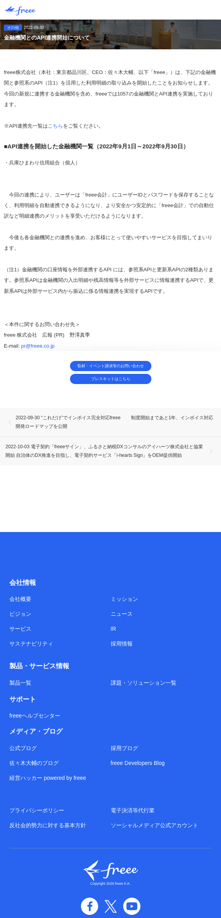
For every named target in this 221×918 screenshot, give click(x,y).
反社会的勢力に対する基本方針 (47, 825)
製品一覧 (20, 683)
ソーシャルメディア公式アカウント (154, 825)
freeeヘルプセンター (34, 715)
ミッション (124, 599)
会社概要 (20, 599)
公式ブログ (23, 748)
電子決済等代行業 (133, 810)
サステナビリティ (31, 643)
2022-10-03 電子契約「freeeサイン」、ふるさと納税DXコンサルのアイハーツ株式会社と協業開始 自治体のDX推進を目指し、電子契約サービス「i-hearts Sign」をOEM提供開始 (104, 451)
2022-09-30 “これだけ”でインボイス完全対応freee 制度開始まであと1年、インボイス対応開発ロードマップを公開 (114, 422)
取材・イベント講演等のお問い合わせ (110, 366)
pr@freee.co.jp (37, 346)
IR (113, 629)
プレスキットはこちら (110, 379)
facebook (89, 906)
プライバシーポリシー (36, 810)
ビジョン (20, 614)
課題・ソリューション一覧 (143, 683)
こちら (55, 126)
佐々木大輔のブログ (34, 763)
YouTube (131, 906)
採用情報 (122, 643)
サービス (20, 629)
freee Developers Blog (138, 763)
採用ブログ (124, 748)
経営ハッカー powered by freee (47, 778)
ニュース (122, 614)
